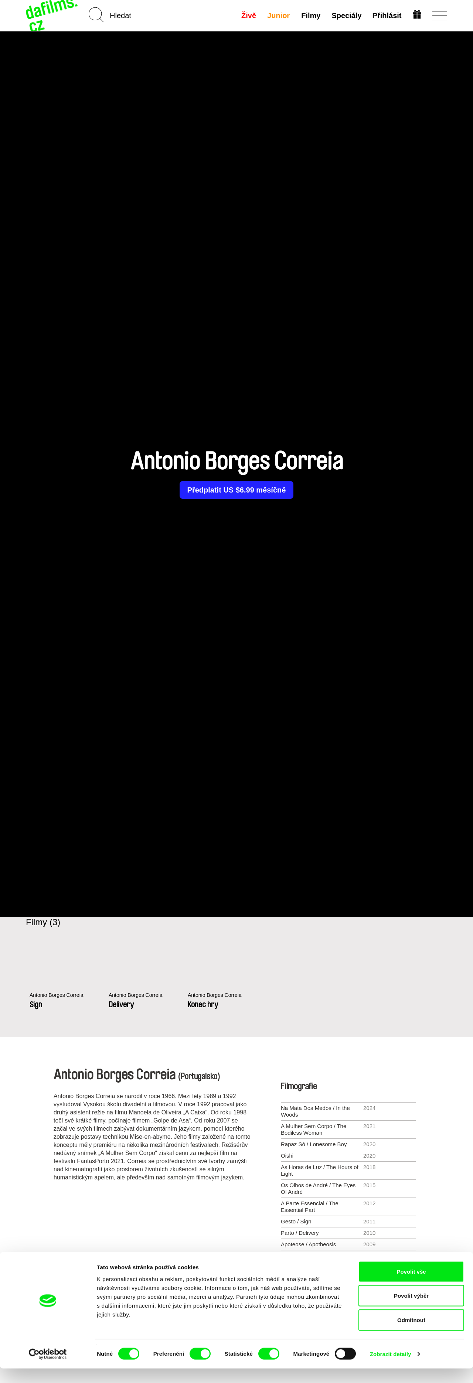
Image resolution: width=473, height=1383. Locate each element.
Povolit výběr (411, 1310)
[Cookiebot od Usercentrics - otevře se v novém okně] (48, 1368)
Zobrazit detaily (390, 1368)
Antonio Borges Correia (58, 995)
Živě (248, 15)
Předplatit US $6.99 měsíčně (236, 490)
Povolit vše (411, 1286)
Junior (278, 15)
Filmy (310, 15)
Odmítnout (411, 1334)
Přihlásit (386, 15)
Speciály (346, 15)
